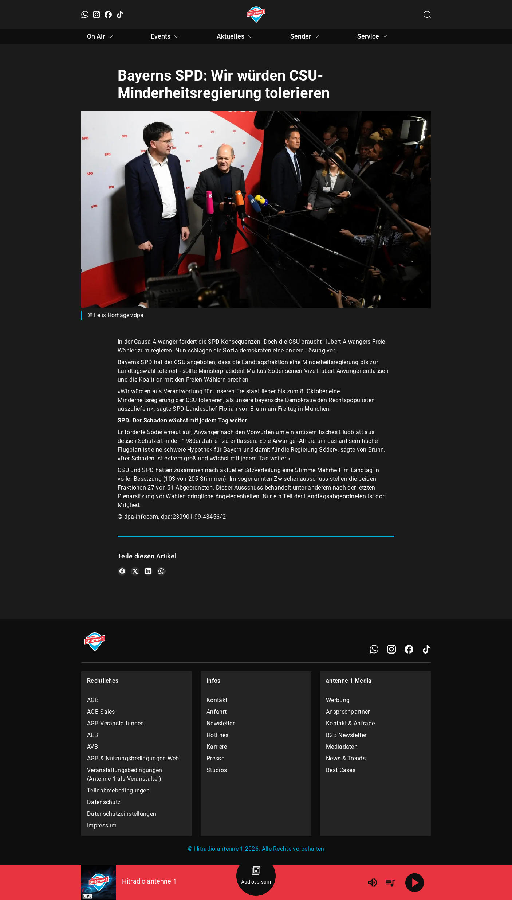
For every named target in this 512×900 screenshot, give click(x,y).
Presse (215, 758)
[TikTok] (119, 14)
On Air (101, 36)
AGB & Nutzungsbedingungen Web (133, 758)
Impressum (102, 825)
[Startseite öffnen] (256, 14)
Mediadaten (342, 746)
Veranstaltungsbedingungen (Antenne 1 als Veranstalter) (124, 774)
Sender (305, 36)
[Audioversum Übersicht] (256, 876)
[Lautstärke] (372, 882)
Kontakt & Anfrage (350, 723)
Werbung (338, 700)
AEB (92, 735)
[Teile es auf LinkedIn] (148, 571)
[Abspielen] (415, 882)
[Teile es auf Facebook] (122, 571)
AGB (93, 700)
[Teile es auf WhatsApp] (161, 571)
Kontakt (216, 700)
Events (166, 36)
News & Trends (346, 758)
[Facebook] (108, 14)
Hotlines (217, 735)
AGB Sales (101, 711)
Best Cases (340, 770)
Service (373, 36)
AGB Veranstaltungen (115, 723)
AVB (92, 746)
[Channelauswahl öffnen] (427, 14)
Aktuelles (236, 36)
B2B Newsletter (346, 735)
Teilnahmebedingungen (118, 790)
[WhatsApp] (84, 14)
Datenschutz (104, 802)
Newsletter (220, 723)
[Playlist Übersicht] (390, 882)
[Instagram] (96, 14)
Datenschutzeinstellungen (121, 813)
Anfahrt (216, 711)
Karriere (216, 746)
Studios (216, 770)
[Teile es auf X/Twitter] (135, 571)
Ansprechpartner (348, 711)
